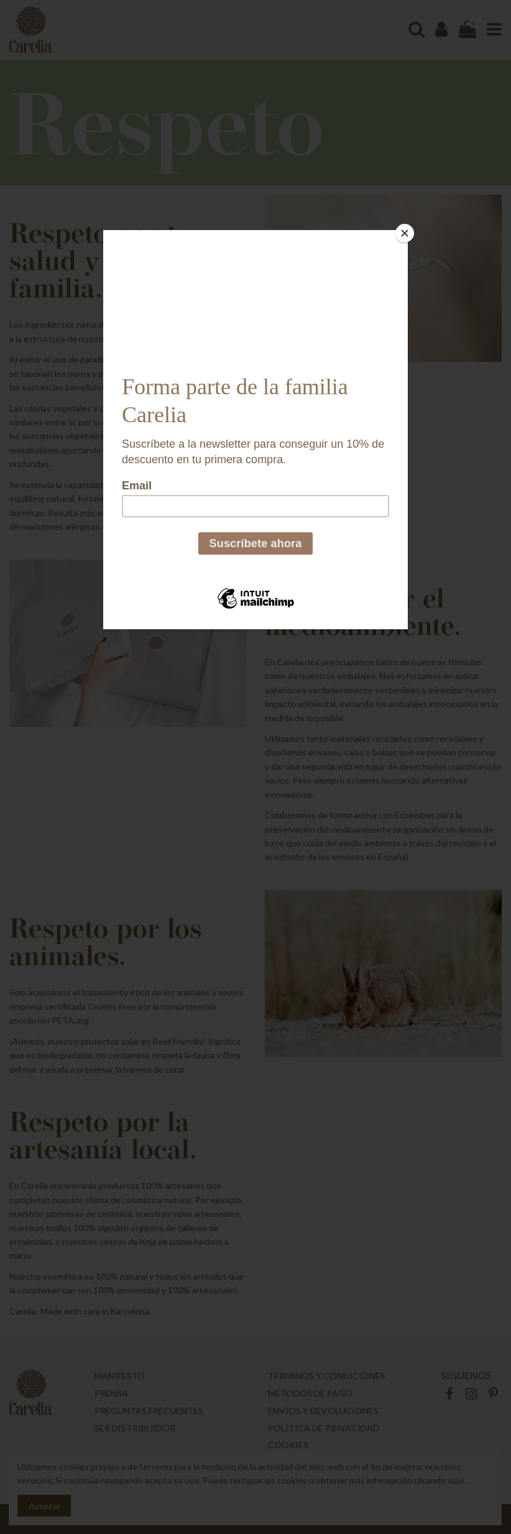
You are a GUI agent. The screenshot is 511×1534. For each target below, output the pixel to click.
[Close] (404, 233)
